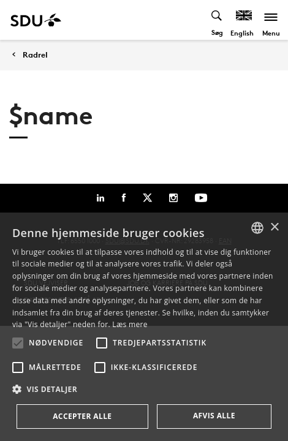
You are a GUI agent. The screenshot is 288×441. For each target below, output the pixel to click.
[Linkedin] (100, 198)
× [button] (274, 227)
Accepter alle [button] (82, 416)
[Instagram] (173, 198)
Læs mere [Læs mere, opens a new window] (129, 324)
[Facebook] (124, 198)
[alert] (144, 327)
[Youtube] (201, 198)
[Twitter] (147, 198)
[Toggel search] (217, 20)
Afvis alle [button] (214, 415)
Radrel (35, 55)
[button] (18, 343)
